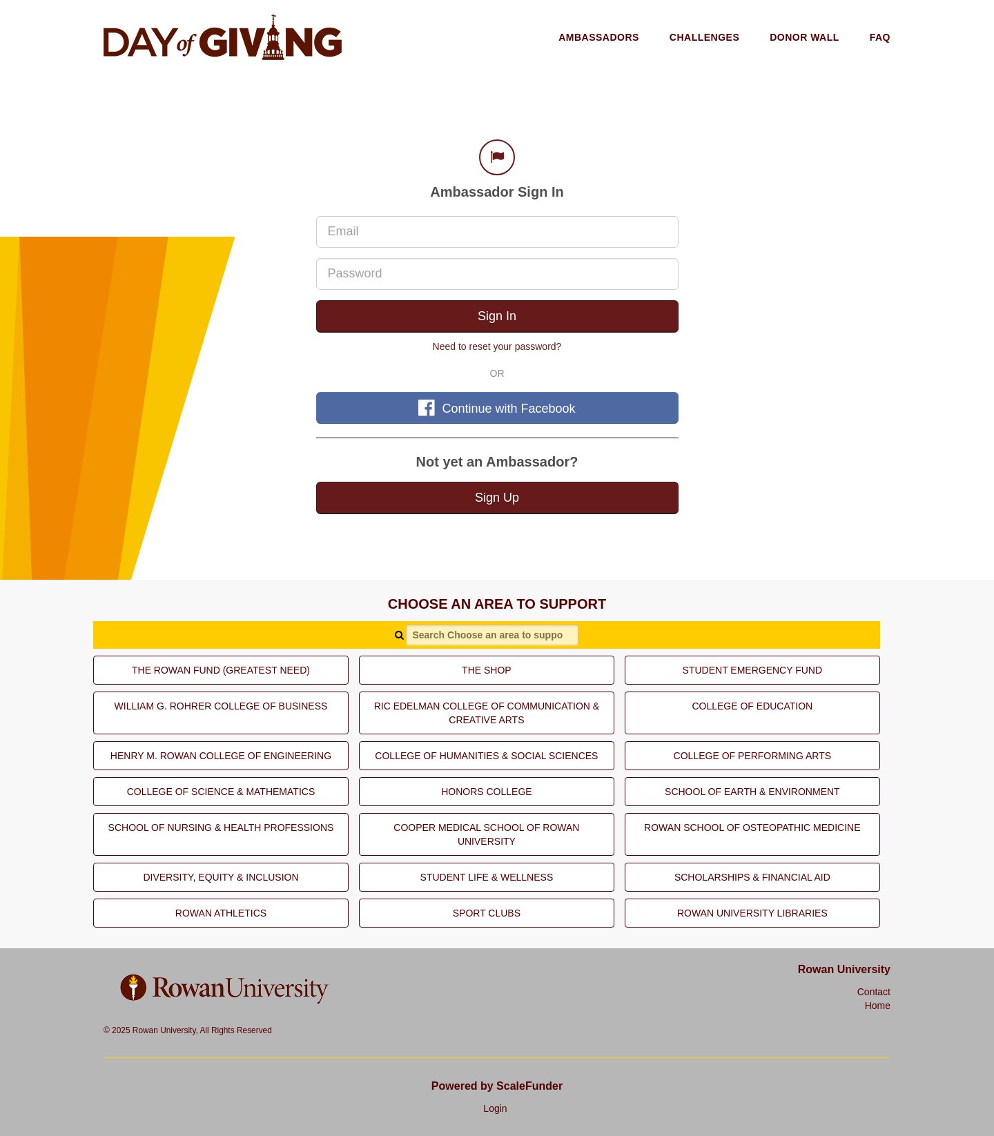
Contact (873, 991)
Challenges (704, 37)
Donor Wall (804, 37)
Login (495, 1108)
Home (877, 1005)
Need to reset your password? (497, 346)
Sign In (497, 316)
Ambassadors (598, 37)
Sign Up (497, 498)
